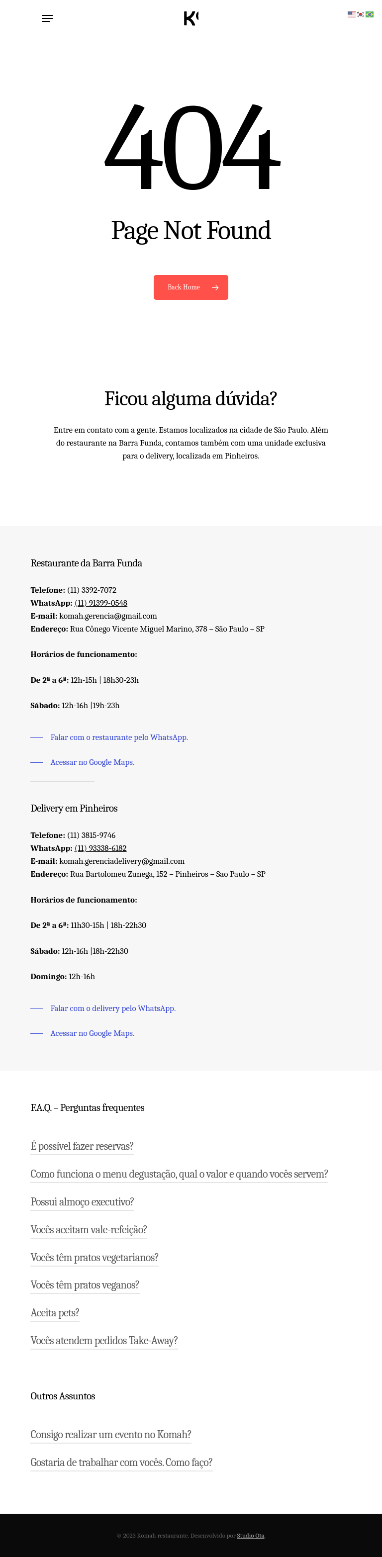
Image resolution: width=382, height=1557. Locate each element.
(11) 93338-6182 (101, 848)
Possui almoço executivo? (82, 1201)
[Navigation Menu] (47, 18)
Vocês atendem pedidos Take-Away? (104, 1340)
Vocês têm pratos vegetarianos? (94, 1257)
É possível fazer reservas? (82, 1146)
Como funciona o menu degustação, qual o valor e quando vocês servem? (179, 1174)
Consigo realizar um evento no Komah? (110, 1434)
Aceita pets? (55, 1312)
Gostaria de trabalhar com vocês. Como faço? (121, 1462)
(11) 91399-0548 (101, 603)
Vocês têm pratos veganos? (84, 1285)
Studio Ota (251, 1535)
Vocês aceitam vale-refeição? (88, 1229)
